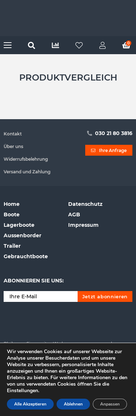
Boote (12, 214)
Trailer (12, 246)
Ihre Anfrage (109, 150)
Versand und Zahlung (27, 171)
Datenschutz (85, 204)
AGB (74, 214)
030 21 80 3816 (109, 133)
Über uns (13, 146)
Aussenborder (22, 235)
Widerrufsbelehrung (26, 159)
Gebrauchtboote (26, 256)
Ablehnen (73, 404)
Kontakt (13, 133)
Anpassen (110, 404)
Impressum (83, 225)
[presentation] (59, 320)
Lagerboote (19, 225)
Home (12, 204)
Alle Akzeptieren (30, 404)
